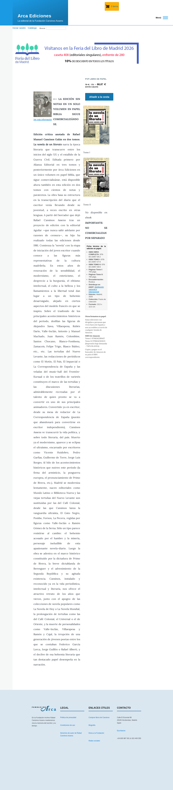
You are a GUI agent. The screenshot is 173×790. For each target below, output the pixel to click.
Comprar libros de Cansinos (99, 717)
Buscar (42, 28)
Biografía (92, 725)
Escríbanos (121, 731)
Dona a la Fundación (96, 733)
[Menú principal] (161, 17)
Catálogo (32, 28)
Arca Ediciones (34, 15)
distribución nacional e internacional (96, 289)
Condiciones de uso (67, 725)
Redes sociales (94, 741)
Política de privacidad (68, 717)
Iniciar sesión (19, 28)
